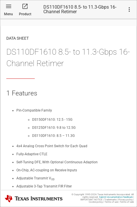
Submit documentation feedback (116, 197)
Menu (8, 14)
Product (25, 14)
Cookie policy (96, 202)
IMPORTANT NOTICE (91, 199)
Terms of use (111, 202)
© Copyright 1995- (84, 194)
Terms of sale (127, 202)
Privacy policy (125, 199)
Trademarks (110, 199)
